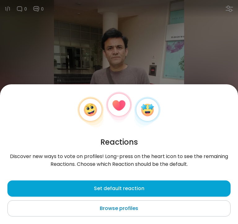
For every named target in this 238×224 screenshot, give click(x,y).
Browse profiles (119, 208)
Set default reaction (119, 188)
